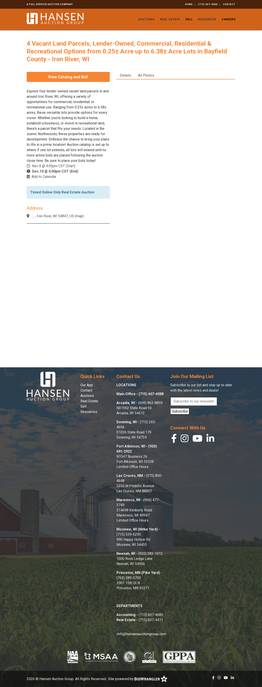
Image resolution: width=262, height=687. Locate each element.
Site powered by (138, 679)
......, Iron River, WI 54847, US (52, 216)
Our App (86, 385)
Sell (189, 19)
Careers (229, 19)
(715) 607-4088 (208, 4)
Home (189, 4)
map (79, 216)
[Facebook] (174, 439)
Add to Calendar (44, 177)
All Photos (146, 75)
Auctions (146, 19)
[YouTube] (197, 439)
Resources (207, 19)
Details (125, 75)
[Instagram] (184, 439)
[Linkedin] (210, 439)
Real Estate (170, 19)
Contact (229, 4)
